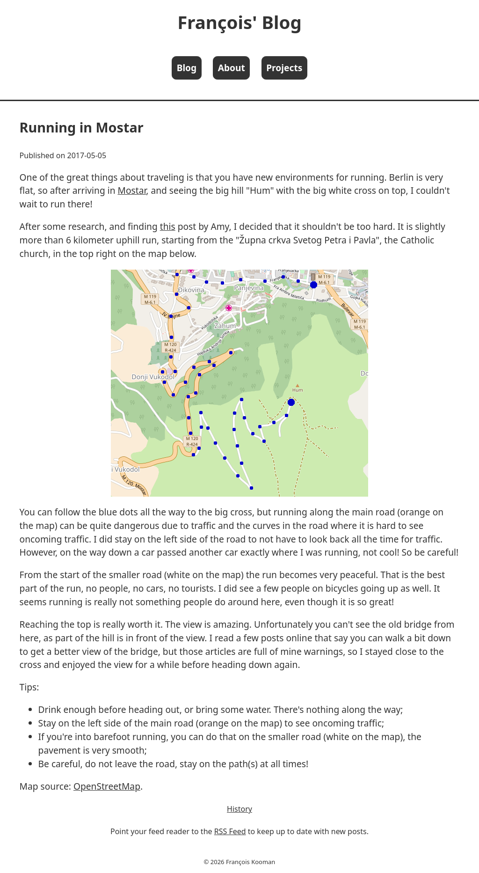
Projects (284, 67)
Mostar (132, 190)
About (231, 67)
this (167, 226)
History (239, 809)
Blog (187, 67)
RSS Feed (230, 831)
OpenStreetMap (106, 786)
